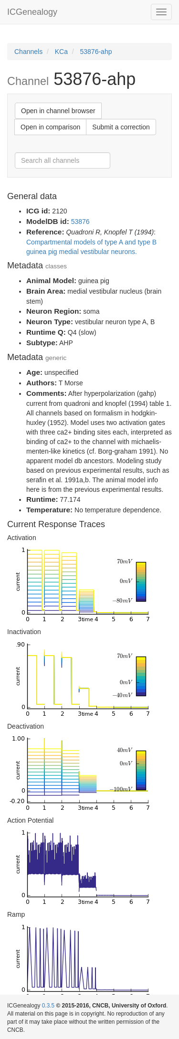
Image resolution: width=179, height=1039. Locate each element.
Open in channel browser (58, 111)
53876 (80, 221)
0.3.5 (48, 1005)
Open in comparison (50, 127)
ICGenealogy (32, 12)
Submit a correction (121, 127)
